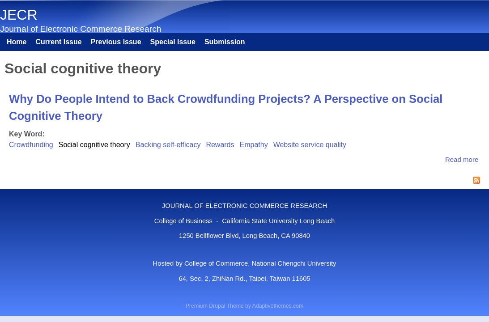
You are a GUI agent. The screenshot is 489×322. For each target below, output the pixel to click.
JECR (19, 15)
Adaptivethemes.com (277, 306)
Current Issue (58, 42)
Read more (461, 159)
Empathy (254, 144)
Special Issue (173, 42)
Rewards (220, 144)
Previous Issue (116, 42)
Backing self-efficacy (168, 144)
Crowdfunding (31, 144)
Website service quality (309, 144)
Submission (224, 42)
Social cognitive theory (94, 144)
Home (16, 42)
